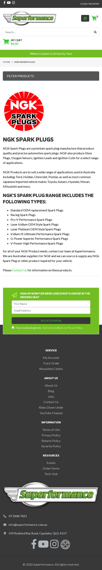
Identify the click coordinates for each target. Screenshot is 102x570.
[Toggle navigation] (85, 18)
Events (51, 463)
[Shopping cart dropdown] (12, 41)
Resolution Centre (51, 368)
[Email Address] (51, 310)
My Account (51, 357)
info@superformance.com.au (28, 524)
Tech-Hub (51, 474)
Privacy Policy (75, 327)
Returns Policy (51, 440)
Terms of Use (51, 429)
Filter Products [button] (20, 76)
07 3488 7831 (18, 516)
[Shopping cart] (94, 18)
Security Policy (51, 446)
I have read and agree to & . (47, 327)
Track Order (51, 363)
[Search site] (95, 32)
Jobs (51, 396)
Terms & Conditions (53, 327)
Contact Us (19, 270)
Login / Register (89, 3)
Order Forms (51, 468)
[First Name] (51, 303)
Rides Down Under (51, 407)
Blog (51, 391)
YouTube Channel (51, 413)
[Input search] (47, 32)
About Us (51, 385)
